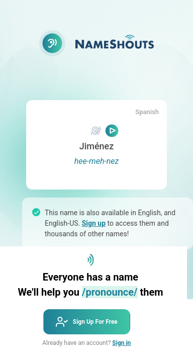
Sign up (94, 223)
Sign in (121, 342)
